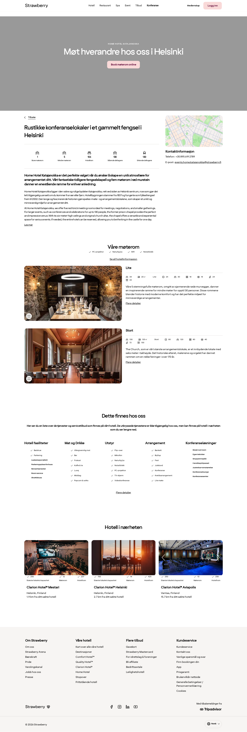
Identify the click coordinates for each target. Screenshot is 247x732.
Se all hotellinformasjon (123, 259)
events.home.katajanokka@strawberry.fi (198, 162)
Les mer (28, 225)
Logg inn (213, 5)
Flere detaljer (133, 303)
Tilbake (32, 117)
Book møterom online (123, 64)
